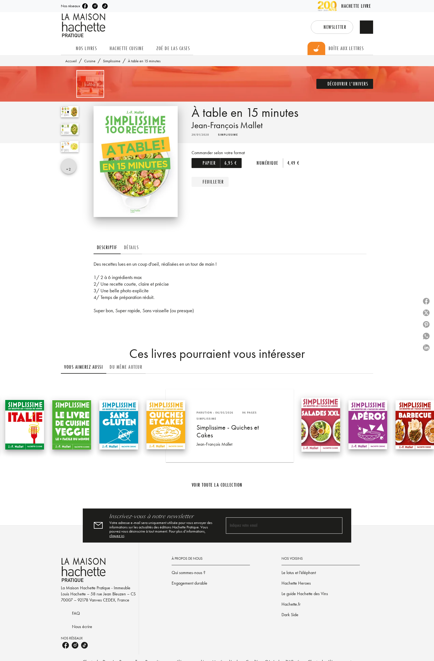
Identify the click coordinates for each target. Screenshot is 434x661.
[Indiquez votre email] (277, 525)
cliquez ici (116, 535)
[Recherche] (366, 27)
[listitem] (85, 6)
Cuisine (89, 60)
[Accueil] (84, 25)
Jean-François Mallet (227, 125)
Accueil (71, 60)
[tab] (67, 48)
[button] (332, 27)
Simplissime (111, 60)
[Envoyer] (335, 525)
